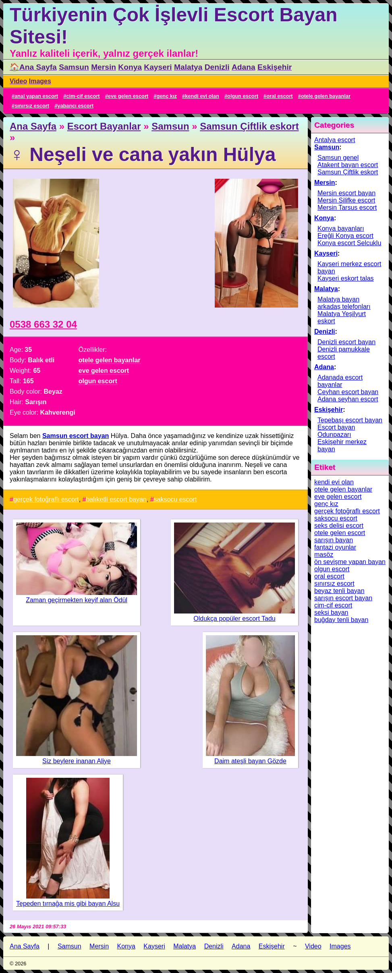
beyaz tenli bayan (339, 590)
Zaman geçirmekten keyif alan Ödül (76, 600)
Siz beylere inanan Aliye (76, 761)
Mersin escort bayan (346, 193)
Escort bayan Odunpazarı (336, 431)
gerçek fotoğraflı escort (46, 499)
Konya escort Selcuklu (349, 243)
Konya (130, 67)
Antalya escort (334, 139)
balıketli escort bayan (116, 499)
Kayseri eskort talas (345, 278)
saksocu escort (175, 499)
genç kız (166, 96)
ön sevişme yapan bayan (350, 561)
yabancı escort (75, 106)
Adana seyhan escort (347, 399)
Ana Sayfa (33, 126)
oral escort (279, 96)
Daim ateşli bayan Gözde (250, 761)
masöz (323, 554)
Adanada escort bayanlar (340, 381)
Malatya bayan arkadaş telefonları (344, 303)
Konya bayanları (340, 228)
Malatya (188, 67)
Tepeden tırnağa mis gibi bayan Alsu (68, 903)
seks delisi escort (338, 525)
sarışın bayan (333, 540)
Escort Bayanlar (104, 126)
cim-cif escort (83, 96)
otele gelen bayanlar (326, 96)
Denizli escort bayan (346, 342)
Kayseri (158, 67)
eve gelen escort (128, 96)
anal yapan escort (36, 96)
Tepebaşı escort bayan (349, 420)
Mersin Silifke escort (346, 200)
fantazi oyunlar (335, 547)
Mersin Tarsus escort (347, 207)
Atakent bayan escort (347, 164)
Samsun (74, 67)
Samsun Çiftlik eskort (249, 126)
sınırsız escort (32, 106)
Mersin (103, 67)
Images (40, 81)
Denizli (217, 67)
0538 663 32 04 (43, 324)
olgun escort (242, 96)
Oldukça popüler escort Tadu (234, 618)
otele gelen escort (339, 532)
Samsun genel (338, 157)
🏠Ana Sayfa (33, 67)
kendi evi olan (202, 96)
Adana (243, 67)
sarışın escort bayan (343, 598)
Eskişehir (274, 67)
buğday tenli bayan (341, 619)
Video (18, 81)
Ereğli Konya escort (345, 235)
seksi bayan (331, 612)
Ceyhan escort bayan (347, 391)
